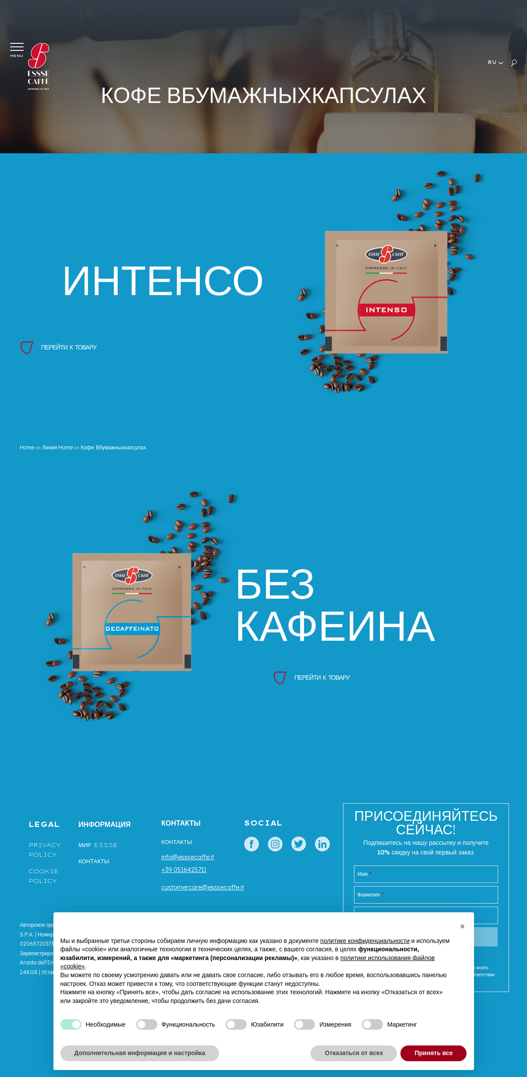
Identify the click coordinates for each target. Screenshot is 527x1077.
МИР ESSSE (98, 844)
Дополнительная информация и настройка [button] (139, 1052)
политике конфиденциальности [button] (365, 940)
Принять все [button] (433, 1052)
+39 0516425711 (183, 870)
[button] (463, 926)
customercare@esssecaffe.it (202, 887)
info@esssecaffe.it (187, 857)
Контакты (93, 861)
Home (27, 447)
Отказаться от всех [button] (354, 1052)
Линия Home (57, 447)
